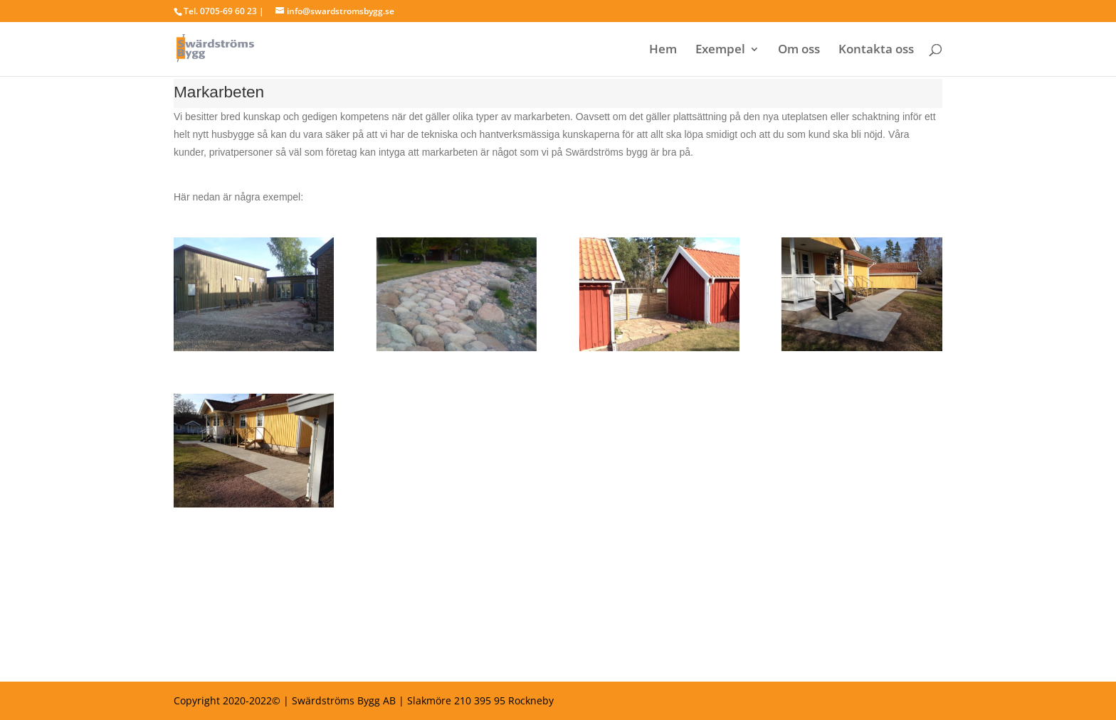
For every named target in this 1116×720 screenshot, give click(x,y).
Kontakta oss (876, 50)
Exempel (720, 50)
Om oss (799, 50)
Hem (663, 50)
